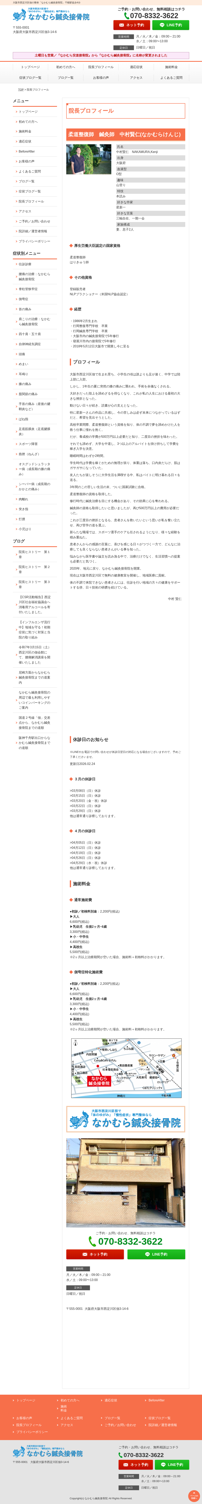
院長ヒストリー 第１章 (34, 554)
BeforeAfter (27, 151)
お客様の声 (101, 77)
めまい (23, 364)
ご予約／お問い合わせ (34, 221)
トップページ (30, 67)
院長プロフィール (101, 67)
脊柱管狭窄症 (28, 289)
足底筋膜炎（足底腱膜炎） (34, 431)
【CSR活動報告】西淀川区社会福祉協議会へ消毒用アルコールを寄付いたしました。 (35, 604)
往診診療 (25, 264)
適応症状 (136, 67)
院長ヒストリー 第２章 (34, 569)
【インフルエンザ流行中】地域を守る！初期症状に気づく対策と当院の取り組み (34, 629)
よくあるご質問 (171, 77)
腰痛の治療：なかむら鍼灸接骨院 (34, 276)
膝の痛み (25, 384)
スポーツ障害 (28, 444)
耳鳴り (23, 374)
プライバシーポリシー (34, 241)
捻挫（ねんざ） (30, 454)
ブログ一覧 (66, 77)
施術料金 (171, 67)
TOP (21, 89)
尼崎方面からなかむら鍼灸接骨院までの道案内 (34, 677)
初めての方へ (65, 67)
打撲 (22, 519)
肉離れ (23, 499)
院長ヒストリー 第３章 (34, 584)
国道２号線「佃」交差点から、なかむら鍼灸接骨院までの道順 (34, 722)
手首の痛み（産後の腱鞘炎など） (34, 406)
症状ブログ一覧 (30, 77)
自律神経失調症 (30, 344)
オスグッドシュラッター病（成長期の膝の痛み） (34, 469)
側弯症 (23, 299)
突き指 (23, 509)
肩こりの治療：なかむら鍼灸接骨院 (34, 321)
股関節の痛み (28, 394)
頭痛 (22, 354)
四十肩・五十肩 (30, 334)
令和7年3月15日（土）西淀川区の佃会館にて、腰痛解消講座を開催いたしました (35, 655)
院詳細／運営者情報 (33, 231)
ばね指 (23, 419)
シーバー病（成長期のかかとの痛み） (34, 486)
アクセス (136, 77)
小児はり (25, 529)
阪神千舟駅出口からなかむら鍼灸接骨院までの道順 (34, 743)
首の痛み (25, 309)
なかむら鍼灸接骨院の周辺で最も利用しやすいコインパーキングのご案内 (34, 700)
